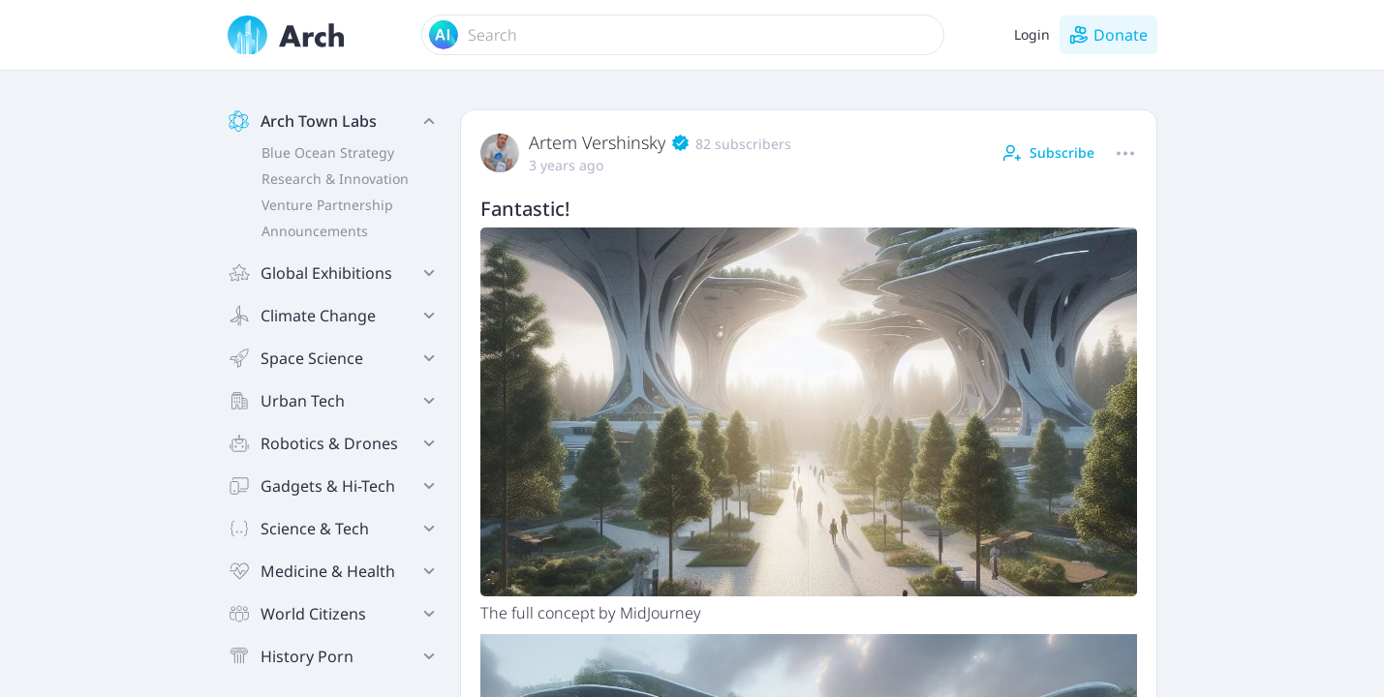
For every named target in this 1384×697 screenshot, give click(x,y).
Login (1032, 34)
